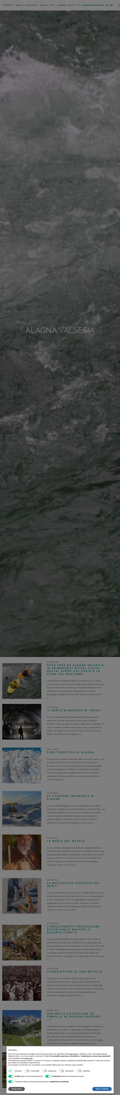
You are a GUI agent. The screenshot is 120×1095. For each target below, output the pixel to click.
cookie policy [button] (28, 1058)
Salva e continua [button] (102, 1089)
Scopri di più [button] (16, 1089)
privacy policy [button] (73, 1054)
